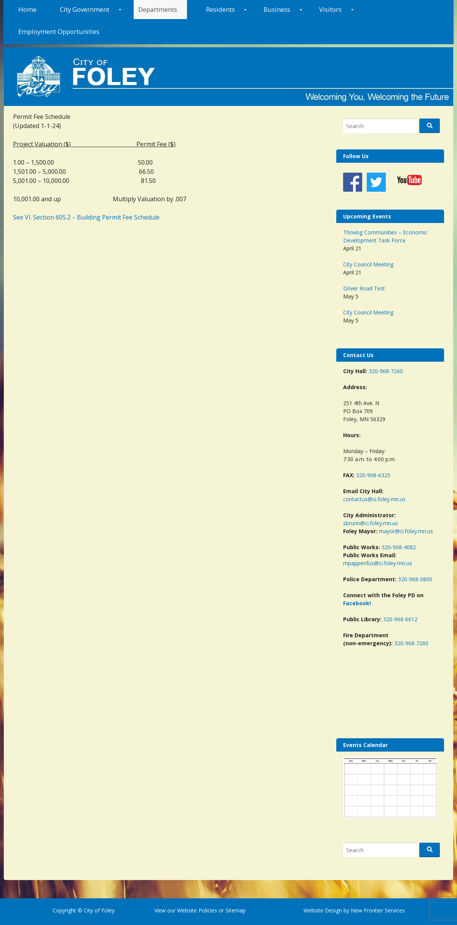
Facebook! (357, 603)
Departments (157, 9)
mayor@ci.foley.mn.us (406, 531)
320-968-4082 (399, 547)
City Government (84, 9)
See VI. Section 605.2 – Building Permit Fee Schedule (86, 217)
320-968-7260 (386, 371)
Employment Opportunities (58, 31)
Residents (220, 9)
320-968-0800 (415, 579)
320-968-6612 (400, 619)
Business (277, 9)
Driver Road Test (364, 288)
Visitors (330, 9)
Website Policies (197, 910)
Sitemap (235, 910)
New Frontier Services (378, 910)
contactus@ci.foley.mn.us (374, 499)
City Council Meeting (368, 264)
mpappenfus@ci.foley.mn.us (377, 563)
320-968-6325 (373, 475)
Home (27, 9)
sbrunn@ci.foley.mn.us (370, 523)
